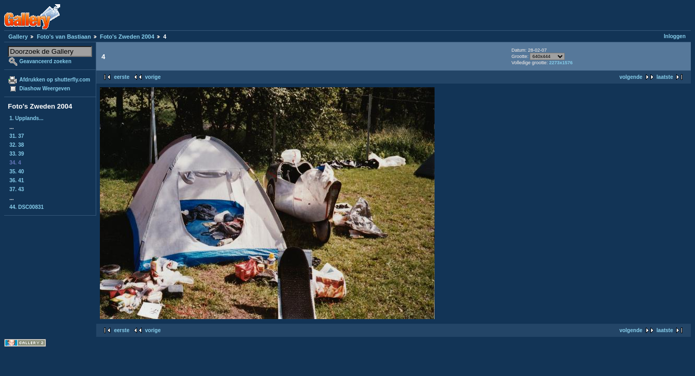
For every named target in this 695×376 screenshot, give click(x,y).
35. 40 (16, 171)
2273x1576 (561, 62)
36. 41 (16, 180)
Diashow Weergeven (44, 88)
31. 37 (16, 136)
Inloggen (675, 36)
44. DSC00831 (26, 207)
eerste (121, 77)
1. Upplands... (26, 118)
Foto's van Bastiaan (63, 36)
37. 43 (16, 189)
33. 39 (16, 154)
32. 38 (16, 145)
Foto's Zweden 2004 (127, 36)
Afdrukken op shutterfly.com (54, 80)
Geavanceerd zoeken (45, 61)
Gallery (18, 36)
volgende (630, 77)
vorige (153, 77)
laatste (664, 77)
